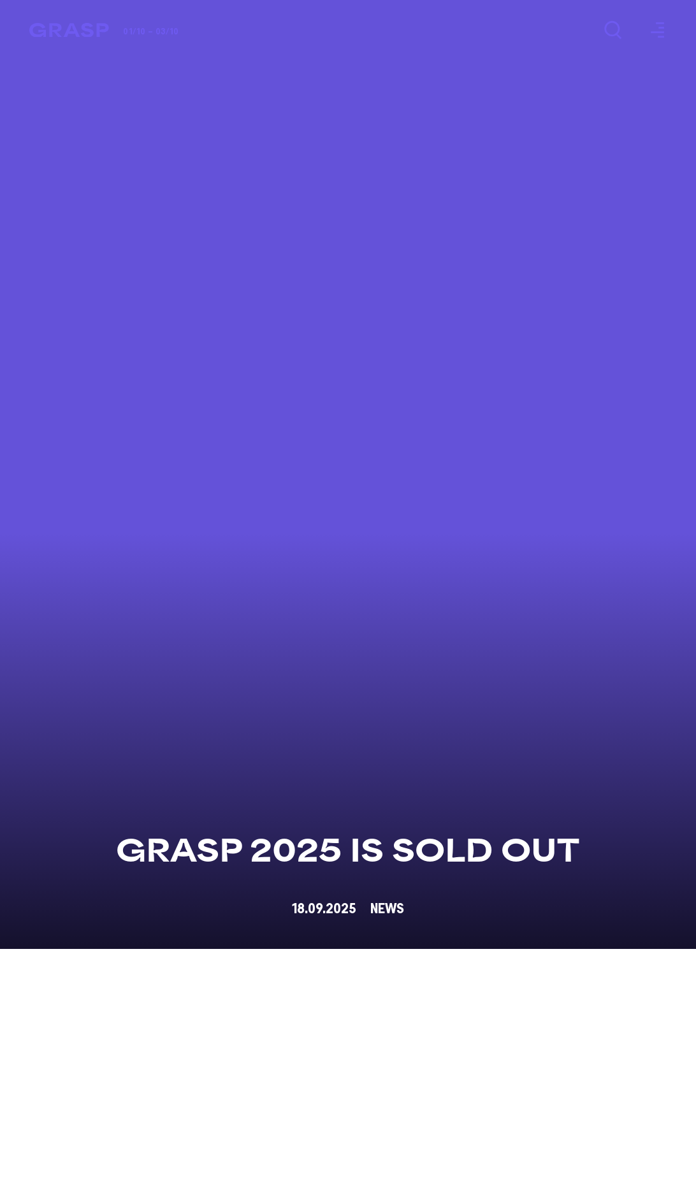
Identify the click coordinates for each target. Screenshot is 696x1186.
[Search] (612, 30)
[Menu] (656, 30)
